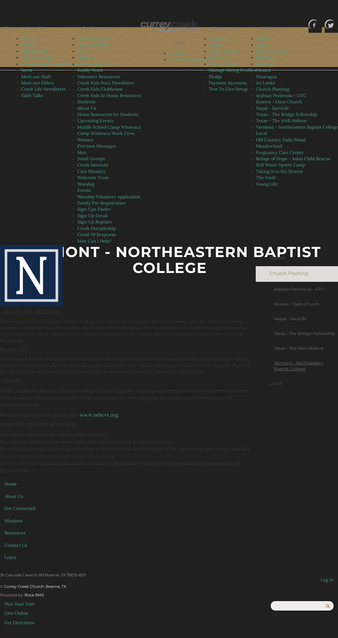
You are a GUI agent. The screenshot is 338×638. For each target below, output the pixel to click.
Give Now (219, 57)
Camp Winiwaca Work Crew (105, 133)
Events (84, 190)
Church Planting (272, 89)
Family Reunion (93, 39)
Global (262, 39)
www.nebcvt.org (99, 415)
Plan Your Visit (19, 604)
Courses (177, 53)
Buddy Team (90, 70)
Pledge (215, 77)
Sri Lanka (265, 83)
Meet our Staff (36, 77)
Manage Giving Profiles (232, 70)
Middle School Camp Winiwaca (109, 127)
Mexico (263, 70)
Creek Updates (92, 45)
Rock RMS (34, 595)
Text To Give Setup (228, 89)
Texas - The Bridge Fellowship (287, 114)
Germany (265, 57)
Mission (29, 39)
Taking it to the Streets (279, 171)
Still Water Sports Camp (280, 165)
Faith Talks (32, 96)
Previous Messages (96, 146)
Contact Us (192, 28)
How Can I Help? (94, 241)
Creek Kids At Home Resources (109, 96)
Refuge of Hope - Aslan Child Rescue (293, 159)
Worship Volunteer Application (108, 197)
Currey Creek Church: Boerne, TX (35, 586)
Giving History (224, 64)
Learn (179, 43)
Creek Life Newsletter (43, 89)
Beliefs (28, 45)
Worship (86, 184)
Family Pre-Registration (101, 203)
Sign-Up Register (94, 222)
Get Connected (97, 28)
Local (261, 133)
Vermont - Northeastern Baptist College (297, 127)
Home (10, 28)
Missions (269, 28)
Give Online (16, 613)
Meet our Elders (37, 83)
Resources (223, 28)
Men (81, 153)
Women (85, 140)
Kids (81, 51)
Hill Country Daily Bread (281, 140)
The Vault (266, 178)
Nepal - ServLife (272, 108)
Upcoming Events (95, 64)
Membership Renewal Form (49, 64)
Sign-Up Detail (92, 216)
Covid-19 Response (96, 235)
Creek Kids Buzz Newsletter (105, 83)
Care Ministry (91, 171)
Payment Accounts (228, 83)
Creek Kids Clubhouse (99, 89)
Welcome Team (93, 178)
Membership (34, 51)
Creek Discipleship (96, 228)
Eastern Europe (272, 51)
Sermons (218, 39)
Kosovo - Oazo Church (279, 102)
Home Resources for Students (107, 114)
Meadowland (269, 146)
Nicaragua (266, 77)
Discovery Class (37, 57)
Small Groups (91, 159)
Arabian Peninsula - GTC (281, 96)
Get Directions (19, 623)
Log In (327, 580)
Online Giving (223, 51)
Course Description (189, 60)
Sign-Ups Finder (94, 209)
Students (86, 102)
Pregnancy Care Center (280, 153)
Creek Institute (92, 165)
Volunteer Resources (98, 77)
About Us (35, 28)
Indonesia (266, 64)
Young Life (267, 184)
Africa (262, 45)
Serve (27, 70)
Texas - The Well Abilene (281, 121)
